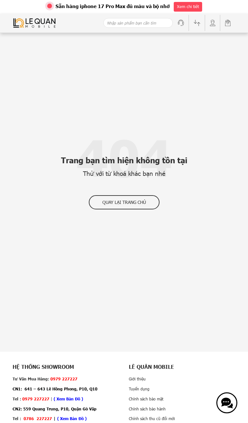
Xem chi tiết (188, 6)
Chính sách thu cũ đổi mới (152, 418)
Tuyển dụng (139, 389)
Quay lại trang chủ (124, 202)
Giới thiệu (137, 379)
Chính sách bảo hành (147, 409)
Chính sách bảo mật (146, 399)
